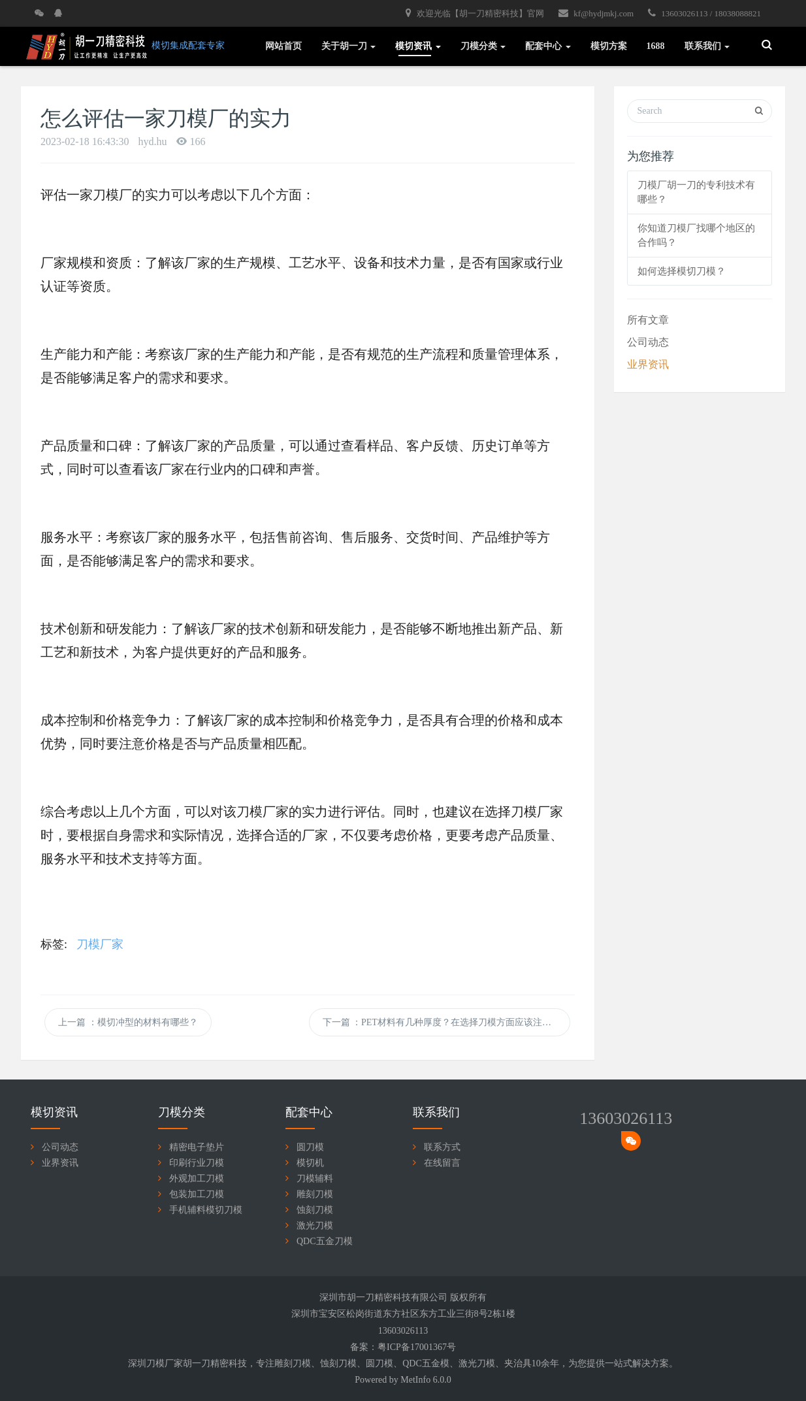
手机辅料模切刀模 (205, 1210)
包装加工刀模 (196, 1194)
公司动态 (648, 342)
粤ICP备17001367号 (417, 1347)
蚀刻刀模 (315, 1210)
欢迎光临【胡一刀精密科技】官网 (475, 13)
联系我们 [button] (707, 46)
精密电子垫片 (196, 1147)
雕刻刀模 (315, 1194)
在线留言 (442, 1163)
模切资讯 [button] (418, 46)
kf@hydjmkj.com (596, 13)
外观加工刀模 (196, 1178)
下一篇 (447, 1022)
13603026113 (625, 1118)
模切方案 (608, 46)
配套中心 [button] (548, 46)
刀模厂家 (99, 944)
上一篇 (128, 1022)
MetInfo (415, 1380)
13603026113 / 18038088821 (704, 13)
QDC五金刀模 (325, 1241)
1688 (656, 46)
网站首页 (283, 46)
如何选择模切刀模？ (681, 271)
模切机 (310, 1163)
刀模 (302, 1363)
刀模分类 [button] (483, 46)
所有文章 (648, 319)
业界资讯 (648, 364)
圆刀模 (310, 1147)
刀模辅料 (315, 1178)
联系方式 (442, 1147)
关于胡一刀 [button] (348, 46)
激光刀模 (315, 1225)
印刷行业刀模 (196, 1163)
